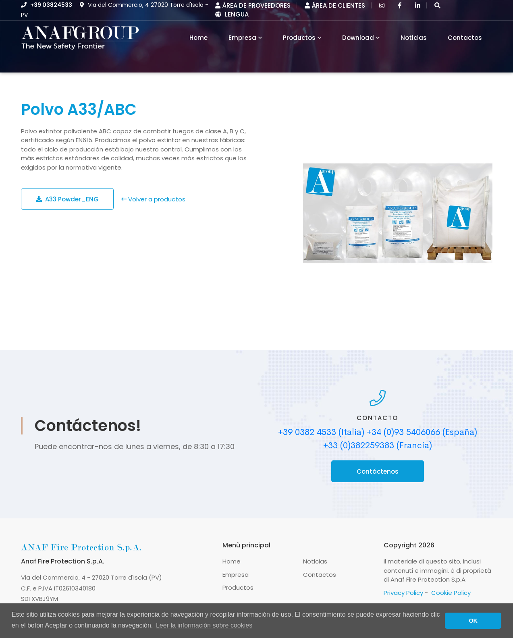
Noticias (414, 37)
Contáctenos (378, 471)
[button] (437, 5)
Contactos (465, 37)
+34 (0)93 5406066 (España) (422, 432)
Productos (299, 37)
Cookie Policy (451, 592)
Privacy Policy (403, 592)
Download (358, 37)
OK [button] (473, 620)
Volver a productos (153, 199)
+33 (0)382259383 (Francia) (377, 445)
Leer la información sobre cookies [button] (204, 625)
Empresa (242, 37)
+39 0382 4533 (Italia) (321, 432)
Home (231, 561)
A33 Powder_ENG (67, 199)
